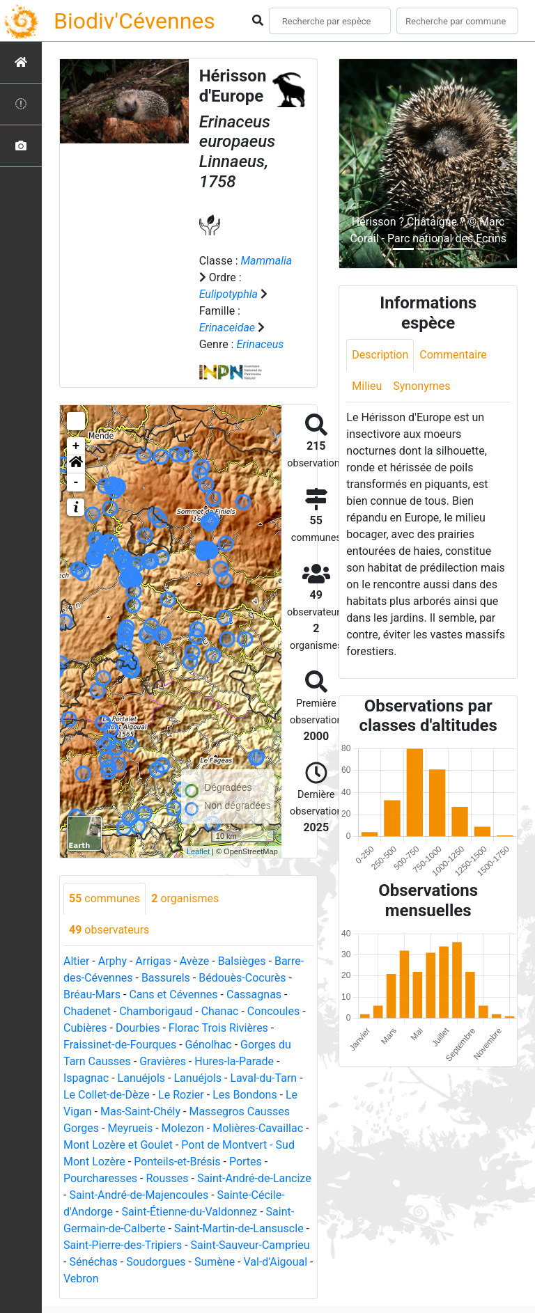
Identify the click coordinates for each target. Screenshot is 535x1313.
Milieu (367, 386)
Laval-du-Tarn (263, 1078)
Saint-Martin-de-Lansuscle (239, 1228)
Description (380, 354)
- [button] (76, 482)
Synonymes (421, 386)
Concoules (273, 1011)
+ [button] (76, 446)
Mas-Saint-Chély (140, 1111)
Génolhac (208, 1044)
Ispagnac (86, 1078)
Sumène (214, 1261)
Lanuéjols (142, 1078)
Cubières (85, 1028)
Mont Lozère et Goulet (118, 1144)
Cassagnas (253, 994)
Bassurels (165, 977)
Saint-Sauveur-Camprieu (250, 1245)
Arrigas (153, 961)
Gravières (162, 1061)
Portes (245, 1161)
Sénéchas (93, 1261)
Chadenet (87, 1011)
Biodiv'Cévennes (134, 21)
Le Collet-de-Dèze (106, 1094)
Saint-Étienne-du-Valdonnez (189, 1211)
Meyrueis (130, 1128)
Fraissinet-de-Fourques (119, 1044)
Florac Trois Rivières (218, 1028)
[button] (76, 464)
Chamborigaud (155, 1011)
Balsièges (242, 961)
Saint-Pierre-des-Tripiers (122, 1245)
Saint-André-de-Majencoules (138, 1195)
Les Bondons (244, 1094)
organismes (185, 898)
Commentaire (453, 354)
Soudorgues (155, 1261)
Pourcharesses (100, 1178)
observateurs (109, 929)
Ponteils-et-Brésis (177, 1161)
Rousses (167, 1178)
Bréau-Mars (92, 994)
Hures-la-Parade (234, 1061)
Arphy (112, 961)
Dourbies (138, 1028)
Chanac (220, 1011)
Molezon (183, 1128)
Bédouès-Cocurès (242, 977)
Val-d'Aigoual (276, 1261)
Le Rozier (181, 1094)
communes (104, 898)
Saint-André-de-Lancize (254, 1178)
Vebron (81, 1278)
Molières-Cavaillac (257, 1128)
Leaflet (198, 851)
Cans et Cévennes (173, 994)
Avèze (194, 961)
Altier (76, 961)
